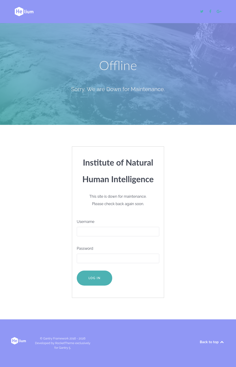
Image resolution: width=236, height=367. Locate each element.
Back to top (212, 341)
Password (85, 248)
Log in (94, 278)
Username (85, 221)
